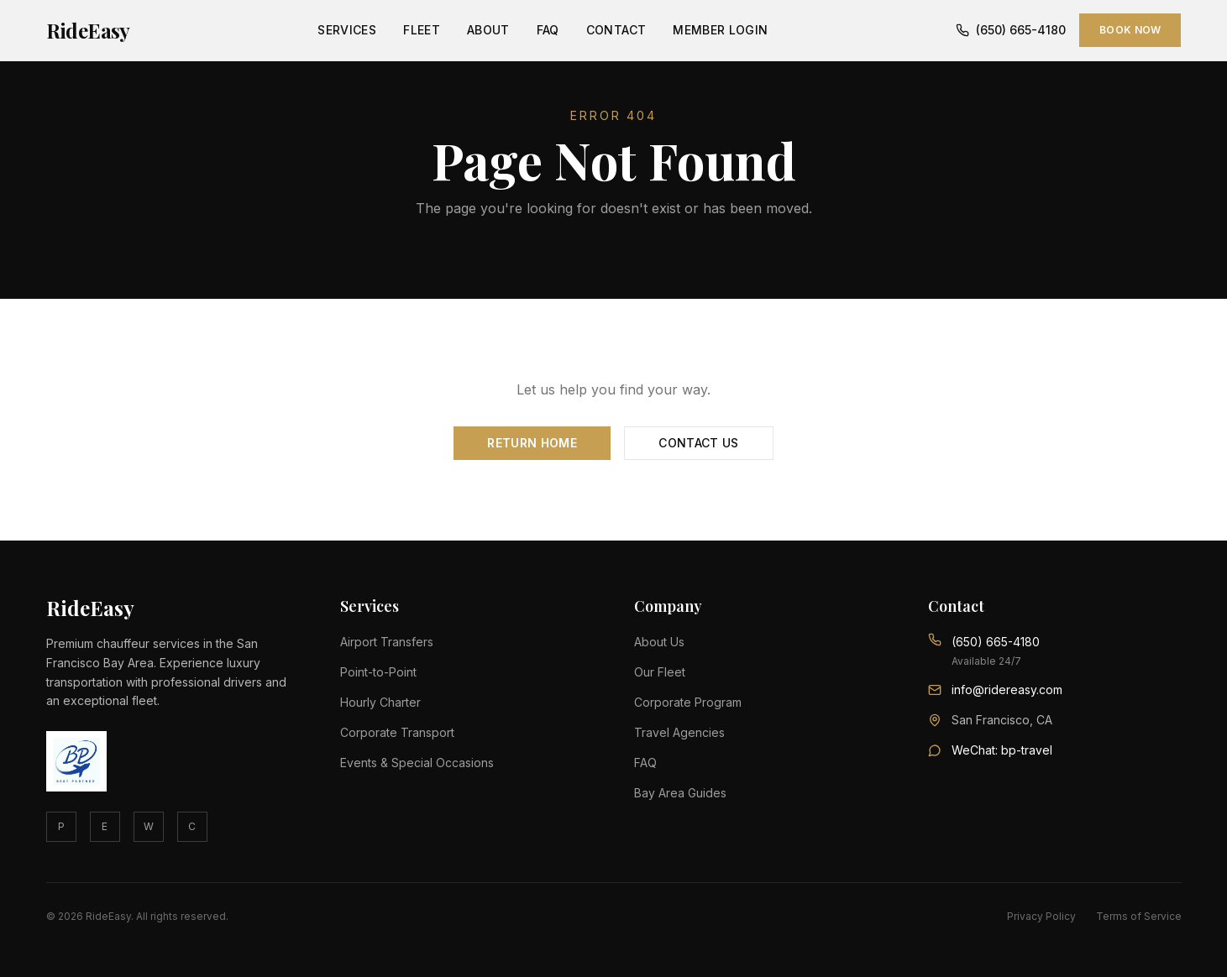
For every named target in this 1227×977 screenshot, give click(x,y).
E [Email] (104, 826)
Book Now (1130, 30)
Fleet (421, 30)
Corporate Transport (397, 732)
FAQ (548, 30)
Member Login (720, 30)
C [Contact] (192, 826)
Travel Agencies (679, 732)
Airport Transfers (386, 642)
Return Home (532, 443)
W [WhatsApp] (149, 826)
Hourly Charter (380, 702)
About (488, 30)
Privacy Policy (1041, 916)
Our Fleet (659, 672)
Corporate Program (688, 702)
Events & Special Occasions (417, 762)
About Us (659, 642)
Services (346, 30)
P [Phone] (61, 826)
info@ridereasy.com (1007, 689)
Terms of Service (1139, 916)
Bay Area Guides (680, 793)
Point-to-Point (378, 672)
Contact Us (698, 443)
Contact (616, 30)
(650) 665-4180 (1011, 30)
